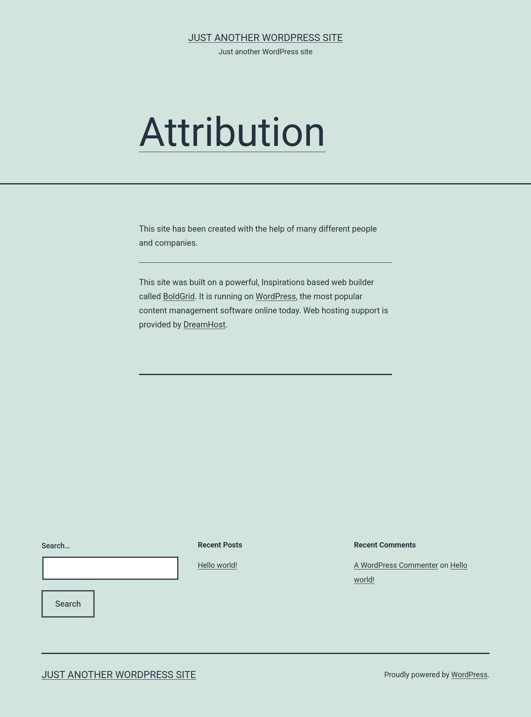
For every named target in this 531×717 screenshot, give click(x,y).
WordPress (276, 296)
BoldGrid (179, 296)
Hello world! (217, 565)
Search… (55, 545)
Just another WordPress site (265, 38)
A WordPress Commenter (396, 565)
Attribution (232, 132)
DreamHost (204, 324)
